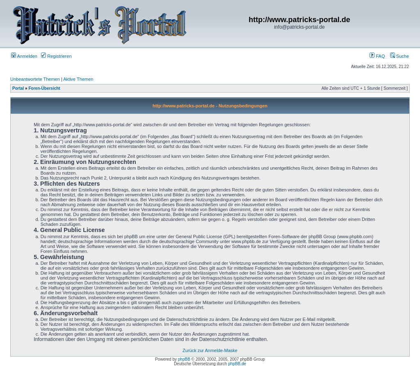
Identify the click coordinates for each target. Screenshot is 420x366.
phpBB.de (237, 363)
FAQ (377, 56)
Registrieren (56, 56)
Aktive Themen (78, 79)
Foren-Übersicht (44, 88)
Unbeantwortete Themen (35, 79)
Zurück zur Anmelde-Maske (210, 350)
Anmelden (24, 56)
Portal (18, 88)
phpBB (184, 359)
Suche (399, 56)
